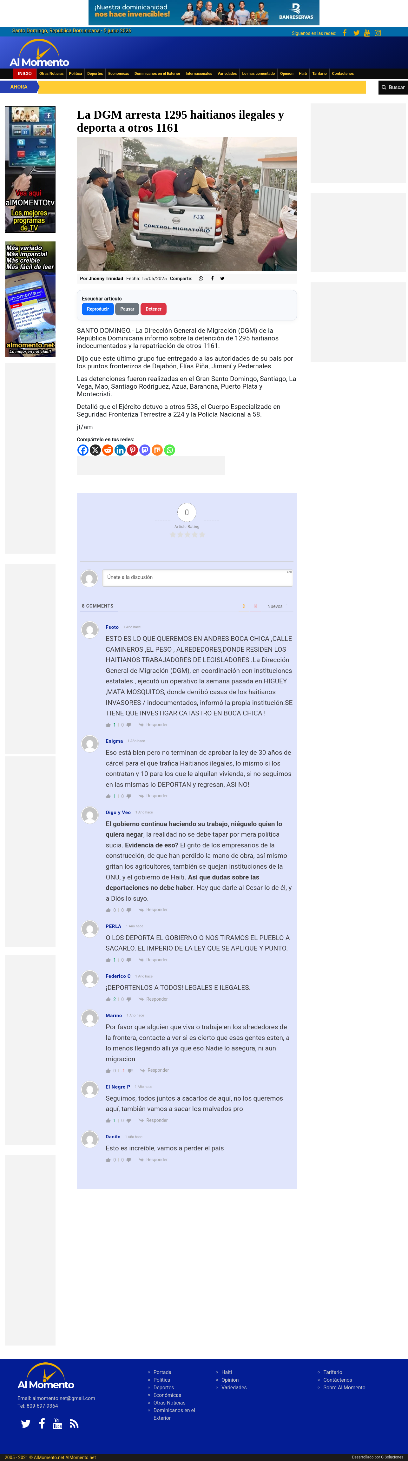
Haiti (303, 73)
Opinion (286, 73)
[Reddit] (107, 450)
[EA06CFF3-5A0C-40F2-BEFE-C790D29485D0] (30, 169)
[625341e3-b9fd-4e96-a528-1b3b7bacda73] (204, 11)
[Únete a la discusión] (197, 578)
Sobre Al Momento (344, 1388)
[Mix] (157, 450)
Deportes (95, 73)
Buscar (397, 87)
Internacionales (199, 73)
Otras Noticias (51, 73)
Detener (153, 309)
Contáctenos (343, 73)
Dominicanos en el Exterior (157, 73)
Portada (163, 1372)
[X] (95, 450)
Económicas (118, 73)
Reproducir (98, 309)
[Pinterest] (132, 450)
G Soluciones (392, 1457)
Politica (75, 73)
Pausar (127, 309)
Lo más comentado (258, 73)
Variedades (227, 73)
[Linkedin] (120, 450)
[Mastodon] (144, 450)
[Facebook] (83, 450)
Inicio (25, 73)
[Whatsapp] (169, 450)
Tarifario (319, 73)
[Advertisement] (30, 458)
